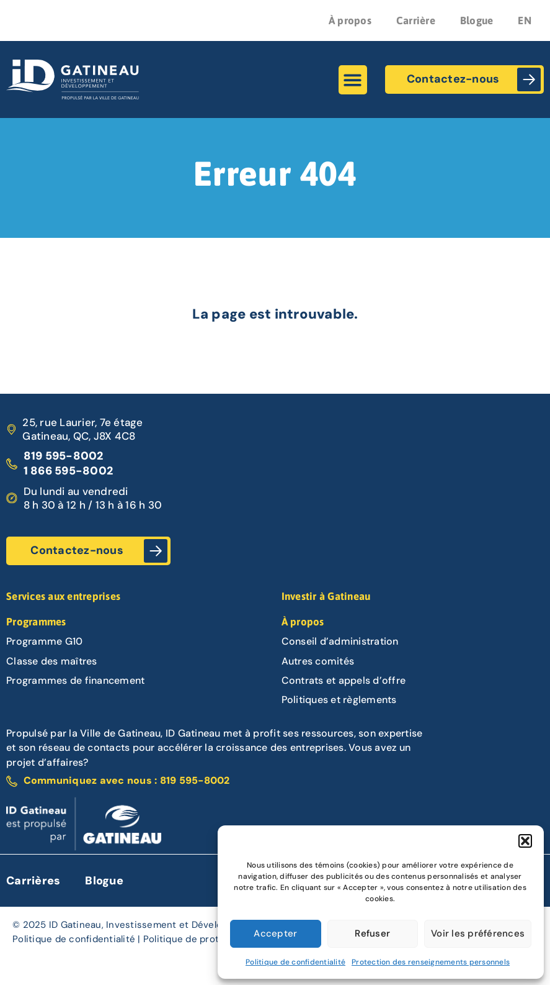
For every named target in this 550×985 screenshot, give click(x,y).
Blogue (477, 20)
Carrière (415, 20)
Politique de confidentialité (295, 962)
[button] (525, 841)
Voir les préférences (478, 933)
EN (524, 20)
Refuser (372, 933)
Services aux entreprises (63, 596)
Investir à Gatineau (326, 596)
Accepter (275, 933)
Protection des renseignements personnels (431, 962)
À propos (350, 20)
